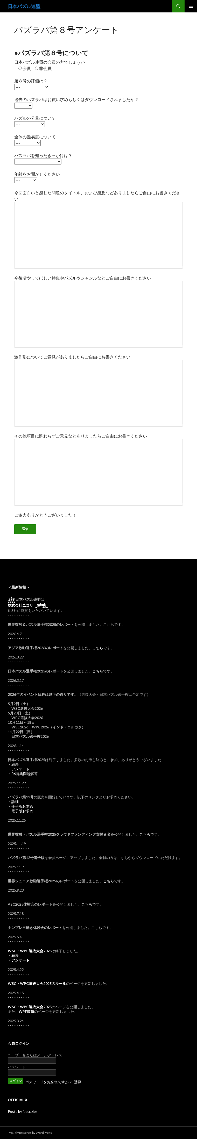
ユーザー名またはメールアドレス (35, 1055)
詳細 (15, 801)
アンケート (20, 769)
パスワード (17, 1067)
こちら (108, 624)
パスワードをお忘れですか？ (48, 1082)
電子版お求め (22, 811)
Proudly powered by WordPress (30, 1133)
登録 (77, 1082)
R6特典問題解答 (24, 773)
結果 (15, 764)
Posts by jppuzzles (23, 1111)
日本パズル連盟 (24, 6)
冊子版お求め (22, 806)
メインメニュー (191, 6)
